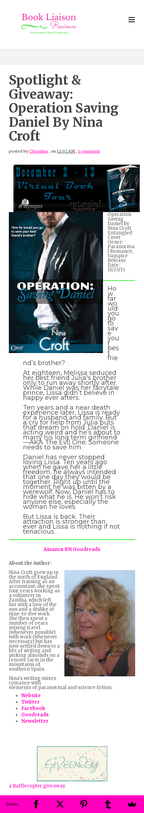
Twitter (30, 702)
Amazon (53, 549)
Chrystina (38, 151)
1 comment (89, 151)
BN (68, 549)
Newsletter (34, 721)
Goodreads (86, 549)
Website (31, 696)
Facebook (33, 708)
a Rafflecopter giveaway (37, 786)
